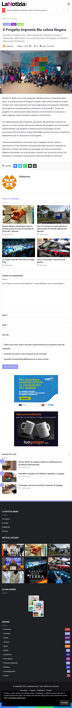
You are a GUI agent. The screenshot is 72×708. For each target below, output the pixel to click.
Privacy (5, 531)
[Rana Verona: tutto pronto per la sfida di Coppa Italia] (13, 563)
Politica (6, 667)
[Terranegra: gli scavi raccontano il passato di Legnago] (9, 489)
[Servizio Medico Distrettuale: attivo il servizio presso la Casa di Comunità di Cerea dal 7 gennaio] (18, 214)
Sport (6, 646)
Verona (6, 642)
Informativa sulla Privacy (17, 698)
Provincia (7, 629)
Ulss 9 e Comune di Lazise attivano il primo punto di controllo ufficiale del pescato (52, 228)
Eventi (13, 24)
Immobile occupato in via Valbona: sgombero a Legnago (41, 474)
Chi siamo (6, 519)
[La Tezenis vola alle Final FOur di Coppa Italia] (18, 247)
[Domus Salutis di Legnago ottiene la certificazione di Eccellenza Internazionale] (9, 465)
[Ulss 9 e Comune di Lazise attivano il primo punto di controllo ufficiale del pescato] (53, 214)
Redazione (9, 46)
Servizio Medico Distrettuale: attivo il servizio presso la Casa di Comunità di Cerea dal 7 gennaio (17, 228)
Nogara (20, 24)
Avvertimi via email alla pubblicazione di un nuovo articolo (26, 359)
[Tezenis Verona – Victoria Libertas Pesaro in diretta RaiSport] (59, 577)
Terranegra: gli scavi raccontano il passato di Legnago (40, 485)
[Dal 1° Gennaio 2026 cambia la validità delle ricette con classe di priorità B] (13, 577)
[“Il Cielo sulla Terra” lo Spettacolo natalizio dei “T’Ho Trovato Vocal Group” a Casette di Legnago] (36, 577)
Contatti (5, 523)
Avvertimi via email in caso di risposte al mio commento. (25, 354)
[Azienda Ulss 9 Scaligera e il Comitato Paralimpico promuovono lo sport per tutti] (13, 550)
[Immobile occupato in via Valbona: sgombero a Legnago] (9, 477)
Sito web (5, 335)
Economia (7, 654)
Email (5, 325)
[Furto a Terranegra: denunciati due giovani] (53, 247)
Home (6, 19)
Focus (6, 675)
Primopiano (8, 659)
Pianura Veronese (11, 663)
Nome (5, 315)
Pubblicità (6, 527)
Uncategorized (9, 671)
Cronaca (14, 19)
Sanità (6, 650)
